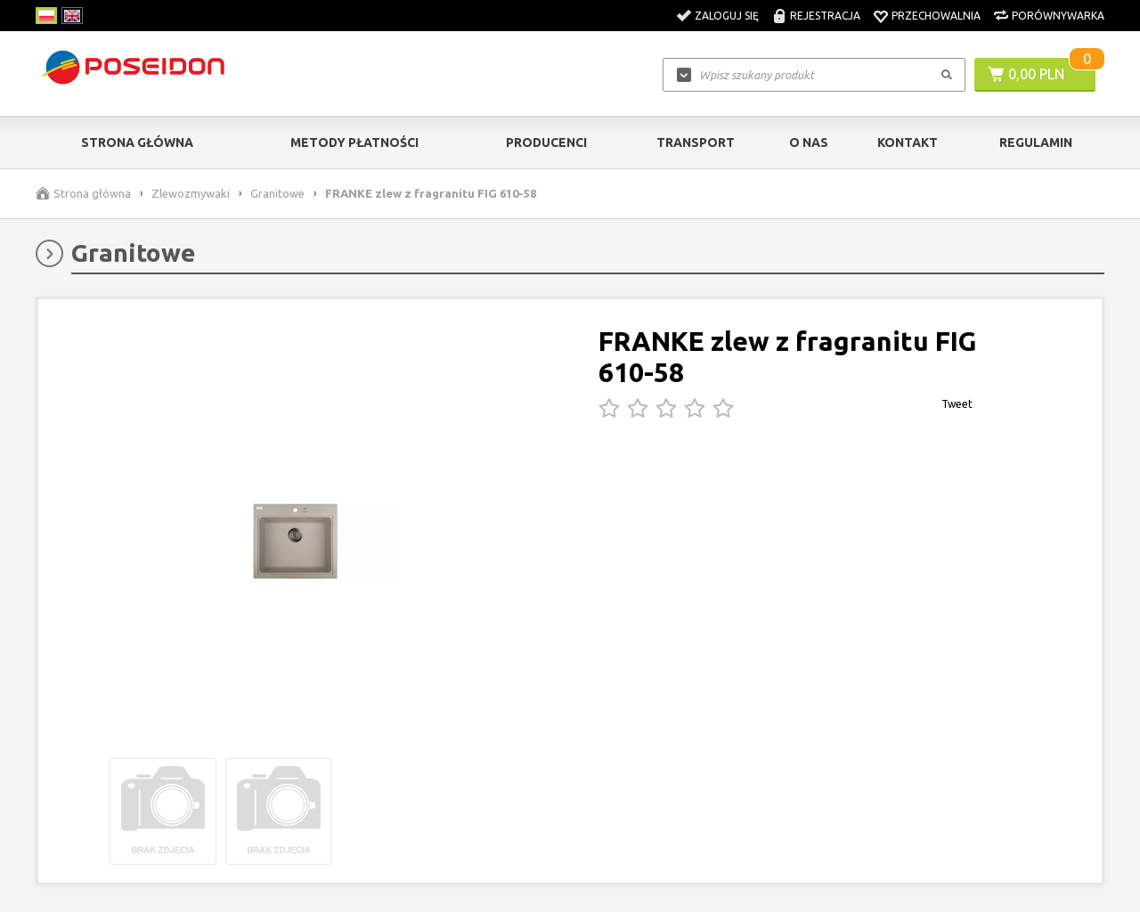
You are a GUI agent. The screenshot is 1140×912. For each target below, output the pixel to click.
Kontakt (907, 142)
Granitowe (277, 193)
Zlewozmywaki (190, 193)
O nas (808, 142)
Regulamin (1035, 142)
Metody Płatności (354, 142)
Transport (695, 142)
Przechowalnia (936, 15)
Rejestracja (825, 15)
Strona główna (137, 142)
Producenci (546, 142)
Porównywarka (1058, 15)
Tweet (957, 404)
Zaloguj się (727, 15)
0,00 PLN (1036, 74)
